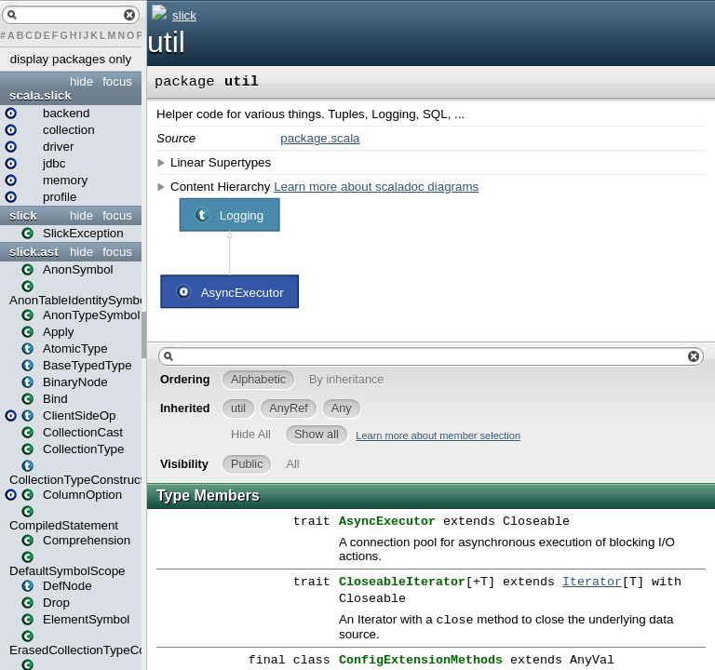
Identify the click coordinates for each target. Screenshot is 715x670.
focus (117, 81)
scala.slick (40, 95)
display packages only (70, 59)
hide (81, 81)
